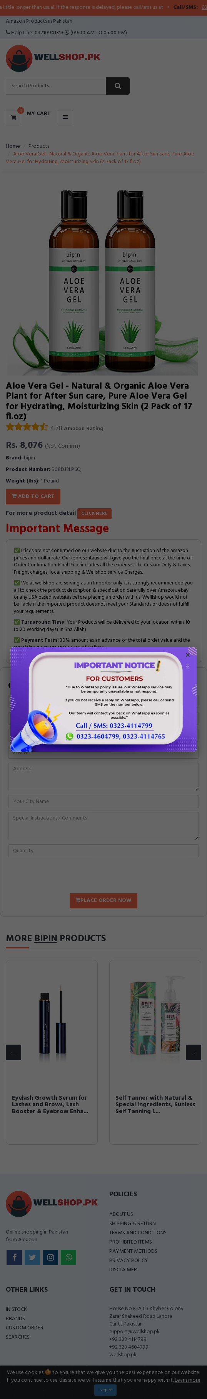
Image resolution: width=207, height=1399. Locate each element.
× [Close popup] (187, 656)
